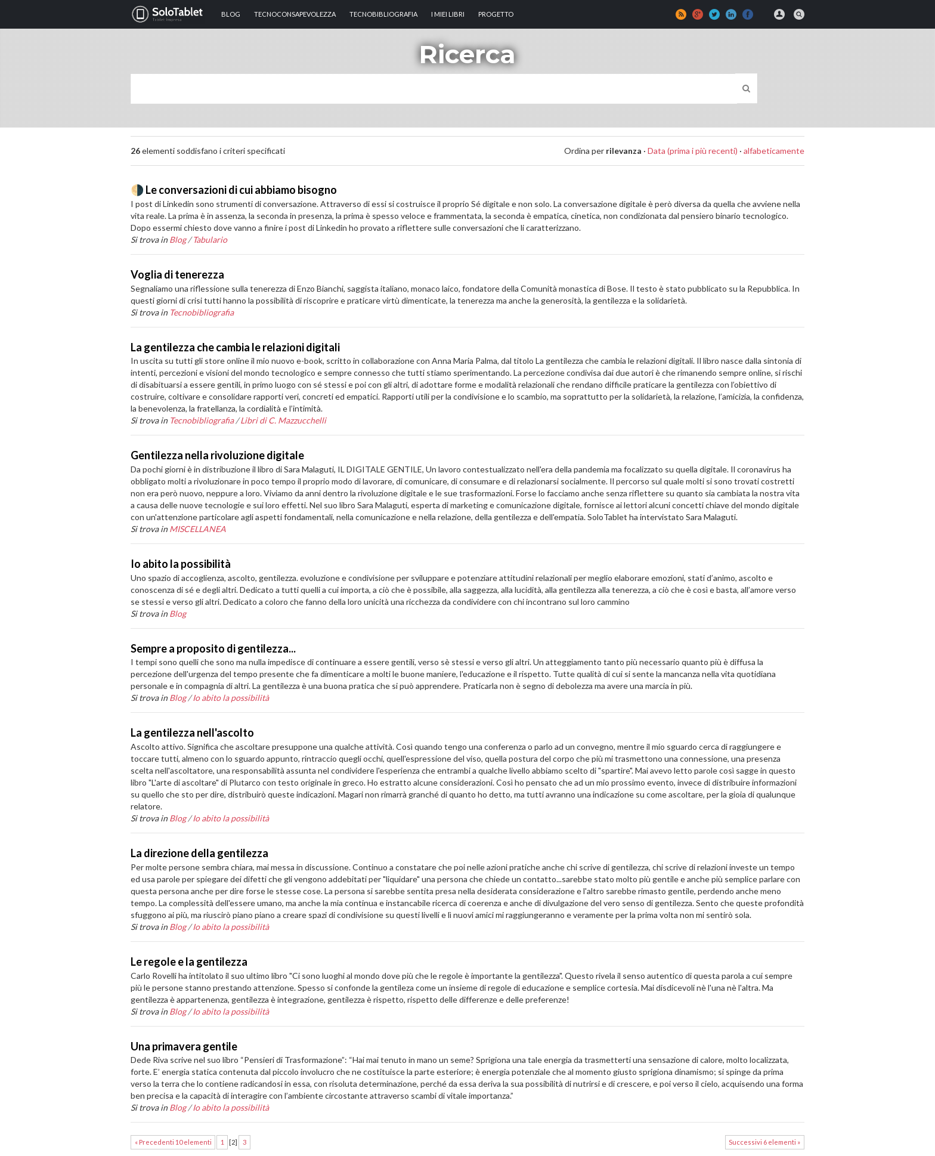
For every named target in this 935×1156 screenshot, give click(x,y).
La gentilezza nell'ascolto (192, 732)
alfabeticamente (774, 151)
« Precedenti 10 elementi (173, 1142)
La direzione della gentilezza (199, 853)
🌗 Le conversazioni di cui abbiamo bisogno (234, 189)
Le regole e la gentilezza (189, 961)
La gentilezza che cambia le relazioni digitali (235, 347)
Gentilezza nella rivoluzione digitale (217, 455)
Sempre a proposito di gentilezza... (213, 648)
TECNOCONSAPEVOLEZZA (295, 14)
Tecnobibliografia (383, 14)
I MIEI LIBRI (448, 14)
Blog (230, 14)
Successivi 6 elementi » (764, 1142)
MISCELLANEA (197, 529)
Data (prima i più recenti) (693, 151)
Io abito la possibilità (181, 563)
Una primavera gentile (184, 1046)
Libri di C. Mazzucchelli (283, 420)
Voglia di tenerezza (177, 274)
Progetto (495, 14)
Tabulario (210, 239)
